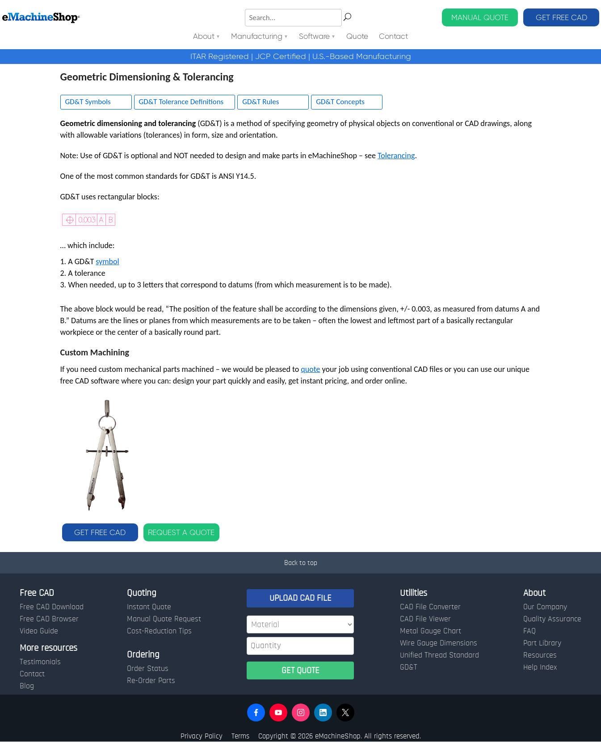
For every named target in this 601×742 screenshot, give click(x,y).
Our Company (545, 607)
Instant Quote (149, 607)
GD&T (408, 667)
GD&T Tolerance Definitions (181, 101)
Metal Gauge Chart (430, 631)
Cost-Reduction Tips (159, 631)
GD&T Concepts (340, 101)
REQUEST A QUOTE (181, 532)
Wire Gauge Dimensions (438, 643)
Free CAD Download (52, 607)
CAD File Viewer (425, 619)
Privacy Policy (202, 736)
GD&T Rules (260, 101)
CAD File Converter (430, 607)
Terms (240, 736)
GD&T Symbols (88, 101)
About (203, 37)
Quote (357, 37)
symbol (107, 261)
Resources (540, 655)
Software (314, 37)
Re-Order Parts (151, 681)
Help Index (540, 667)
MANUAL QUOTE (480, 17)
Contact (393, 37)
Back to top (300, 562)
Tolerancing (396, 155)
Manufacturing (256, 37)
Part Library (542, 643)
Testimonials (40, 662)
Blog (27, 686)
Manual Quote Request (164, 619)
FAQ (529, 631)
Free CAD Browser (49, 619)
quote (310, 369)
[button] (256, 712)
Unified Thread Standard (439, 655)
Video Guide (39, 631)
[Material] (300, 624)
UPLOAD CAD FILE (300, 598)
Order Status (147, 669)
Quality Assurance (552, 619)
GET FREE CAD (561, 17)
